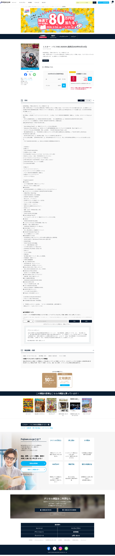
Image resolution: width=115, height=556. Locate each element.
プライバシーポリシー (39, 541)
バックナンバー (58, 6)
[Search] (94, 2)
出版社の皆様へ (67, 541)
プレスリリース (39, 537)
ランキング (37, 2)
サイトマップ (83, 541)
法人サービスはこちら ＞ (27, 473)
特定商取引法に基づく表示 (51, 541)
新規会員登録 (34, 463)
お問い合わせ (76, 537)
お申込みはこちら (65, 385)
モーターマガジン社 (28, 79)
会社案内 (60, 541)
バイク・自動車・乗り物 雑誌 (30, 6)
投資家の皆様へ (75, 541)
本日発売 (30, 2)
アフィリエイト (39, 533)
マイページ (14, 2)
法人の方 (43, 2)
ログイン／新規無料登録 (103, 2)
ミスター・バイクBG (49, 6)
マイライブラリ (22, 2)
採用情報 (75, 533)
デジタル (48, 85)
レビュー (73, 36)
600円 (59, 85)
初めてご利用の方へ (32, 469)
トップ (22, 6)
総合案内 (57, 526)
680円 (59, 79)
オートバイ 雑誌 (41, 6)
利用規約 (30, 541)
